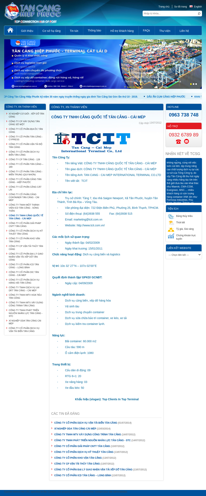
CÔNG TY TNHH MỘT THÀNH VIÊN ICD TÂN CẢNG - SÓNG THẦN (24, 208)
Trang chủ (164, 6)
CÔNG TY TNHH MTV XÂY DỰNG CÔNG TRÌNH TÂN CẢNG (87, 434)
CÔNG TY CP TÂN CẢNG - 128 (24, 159)
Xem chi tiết (133, 87)
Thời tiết (176, 222)
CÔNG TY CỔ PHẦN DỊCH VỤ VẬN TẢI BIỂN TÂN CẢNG (85, 422)
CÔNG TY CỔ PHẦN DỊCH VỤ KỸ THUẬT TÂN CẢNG (83, 452)
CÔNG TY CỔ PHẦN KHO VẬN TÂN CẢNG (78, 457)
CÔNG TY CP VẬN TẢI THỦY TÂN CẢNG (77, 463)
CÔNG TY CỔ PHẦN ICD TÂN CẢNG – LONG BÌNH (82, 475)
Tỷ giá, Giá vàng (181, 229)
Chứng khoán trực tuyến (182, 237)
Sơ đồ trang (180, 6)
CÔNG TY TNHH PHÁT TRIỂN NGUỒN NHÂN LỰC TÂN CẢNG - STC (92, 440)
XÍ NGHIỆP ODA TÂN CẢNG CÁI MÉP (75, 428)
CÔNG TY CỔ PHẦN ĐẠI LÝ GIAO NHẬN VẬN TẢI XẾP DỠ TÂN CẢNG (93, 469)
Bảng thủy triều (180, 216)
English (196, 6)
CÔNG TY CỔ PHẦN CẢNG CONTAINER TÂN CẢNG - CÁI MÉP (24, 197)
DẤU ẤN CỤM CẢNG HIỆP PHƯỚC (167, 96)
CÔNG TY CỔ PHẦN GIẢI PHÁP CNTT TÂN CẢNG (82, 446)
